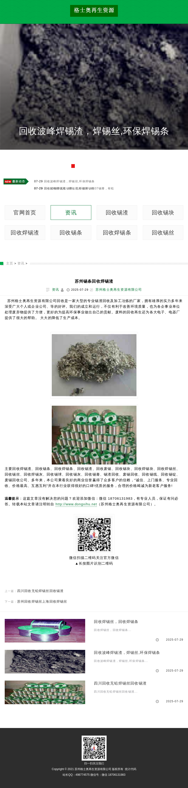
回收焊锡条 (117, 233)
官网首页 (24, 212)
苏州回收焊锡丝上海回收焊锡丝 (42, 601)
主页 (9, 263)
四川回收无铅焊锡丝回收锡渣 (40, 591)
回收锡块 (163, 212)
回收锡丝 (163, 233)
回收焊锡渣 (25, 233)
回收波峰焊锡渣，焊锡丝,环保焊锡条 (94, 131)
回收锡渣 (117, 212)
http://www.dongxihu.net (76, 504)
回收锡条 (71, 233)
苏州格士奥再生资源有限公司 (119, 289)
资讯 (70, 212)
